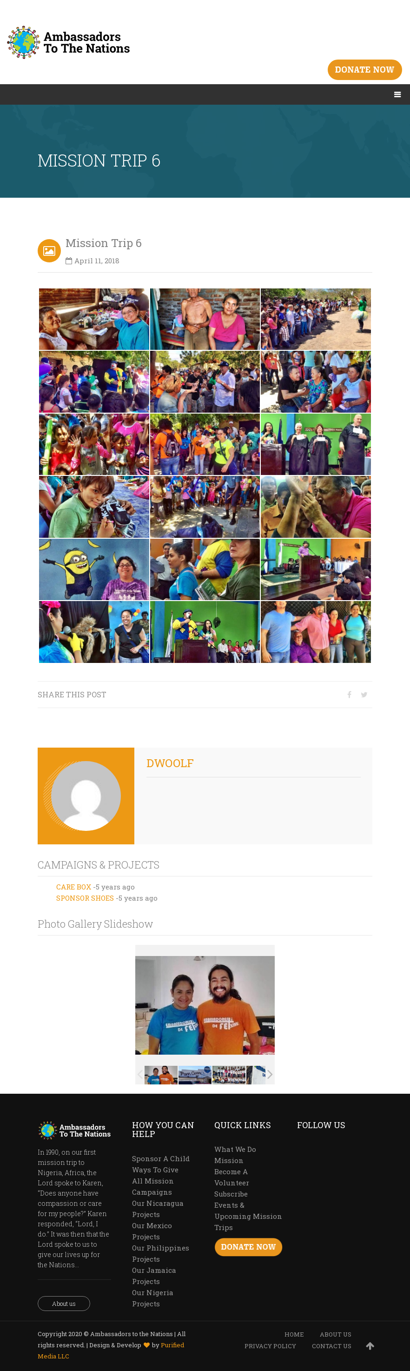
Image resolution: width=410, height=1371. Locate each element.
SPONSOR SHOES (85, 898)
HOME (294, 1334)
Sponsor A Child (161, 1158)
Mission (229, 1160)
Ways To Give (155, 1169)
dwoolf (170, 763)
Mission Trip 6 (104, 242)
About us (64, 1303)
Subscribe (231, 1193)
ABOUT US (335, 1334)
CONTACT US (331, 1346)
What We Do (235, 1149)
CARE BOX (73, 886)
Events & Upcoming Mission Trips (248, 1216)
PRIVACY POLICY (270, 1346)
